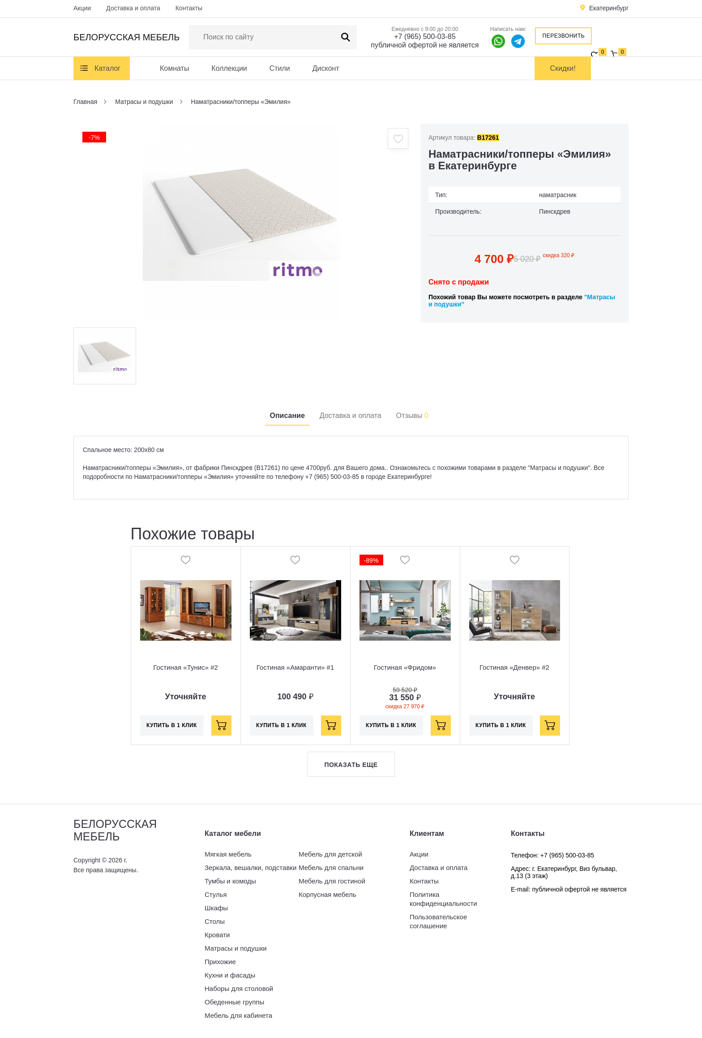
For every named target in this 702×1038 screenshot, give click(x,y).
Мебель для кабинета (238, 1015)
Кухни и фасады (230, 975)
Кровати (217, 935)
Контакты (189, 8)
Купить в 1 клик (171, 725)
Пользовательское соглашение (438, 921)
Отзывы (412, 415)
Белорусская (126, 37)
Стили (280, 68)
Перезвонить (564, 36)
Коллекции (229, 68)
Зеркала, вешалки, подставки (250, 867)
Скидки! (563, 68)
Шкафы (216, 908)
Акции (82, 8)
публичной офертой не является (425, 45)
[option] (241, 222)
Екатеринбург (609, 8)
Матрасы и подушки (236, 948)
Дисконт (325, 68)
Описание (287, 415)
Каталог (107, 68)
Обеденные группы (234, 1002)
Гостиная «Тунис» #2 (185, 667)
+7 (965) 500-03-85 (424, 36)
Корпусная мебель (327, 894)
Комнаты (174, 68)
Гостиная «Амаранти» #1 (295, 667)
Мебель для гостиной (332, 881)
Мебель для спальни (331, 867)
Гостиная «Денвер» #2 (514, 667)
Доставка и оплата (133, 8)
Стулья (216, 894)
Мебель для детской (330, 854)
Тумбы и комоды (230, 881)
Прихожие (220, 961)
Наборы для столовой (239, 988)
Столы (215, 921)
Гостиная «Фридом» (405, 667)
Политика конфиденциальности (443, 899)
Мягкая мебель (228, 854)
